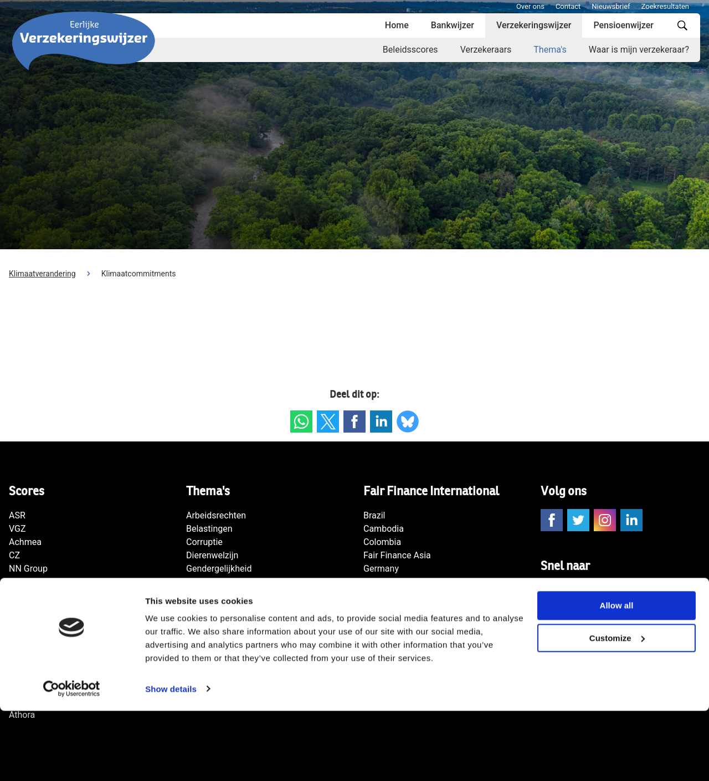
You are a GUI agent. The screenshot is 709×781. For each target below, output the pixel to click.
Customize (617, 708)
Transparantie (213, 635)
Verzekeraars (486, 49)
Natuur (199, 608)
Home (397, 25)
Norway (378, 635)
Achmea (25, 542)
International (388, 595)
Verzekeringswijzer (534, 25)
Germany (381, 568)
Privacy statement (576, 617)
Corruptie (204, 542)
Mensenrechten (216, 595)
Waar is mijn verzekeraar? (639, 49)
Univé (19, 635)
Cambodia (383, 528)
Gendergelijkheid (218, 568)
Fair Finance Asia (397, 555)
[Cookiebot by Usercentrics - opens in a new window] (71, 759)
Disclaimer (561, 630)
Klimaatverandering (42, 273)
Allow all (617, 676)
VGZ (17, 528)
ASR (17, 515)
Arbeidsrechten (216, 515)
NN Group (28, 568)
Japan (375, 608)
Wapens (202, 621)
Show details (171, 759)
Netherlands (387, 621)
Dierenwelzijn (212, 555)
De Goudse (30, 621)
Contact (568, 6)
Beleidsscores (410, 49)
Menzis (23, 582)
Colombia (382, 542)
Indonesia (382, 582)
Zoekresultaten (665, 6)
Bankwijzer (452, 25)
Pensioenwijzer (623, 25)
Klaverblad (29, 595)
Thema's (549, 49)
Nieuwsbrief (611, 6)
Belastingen (209, 528)
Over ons (530, 6)
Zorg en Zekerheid (44, 608)
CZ (14, 555)
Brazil (374, 515)
